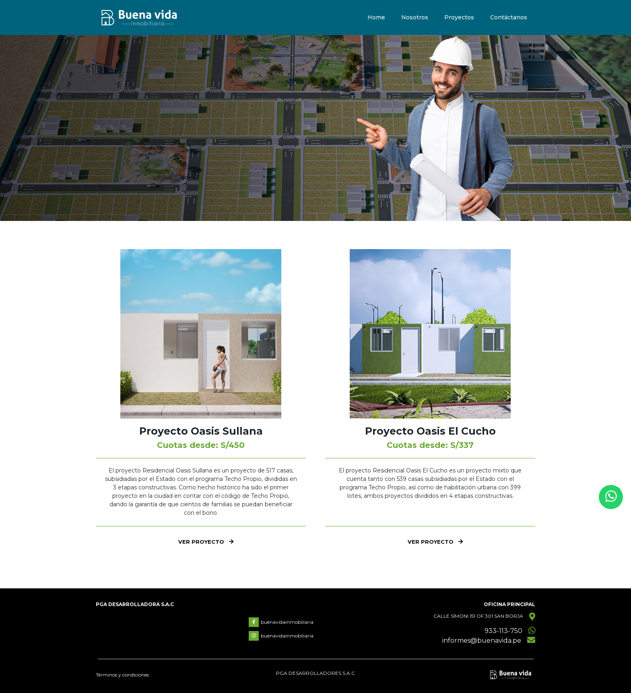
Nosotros (414, 17)
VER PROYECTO (205, 541)
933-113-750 (503, 631)
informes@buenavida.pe (481, 640)
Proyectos (459, 17)
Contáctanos (508, 17)
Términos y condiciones (122, 675)
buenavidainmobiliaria (281, 622)
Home (376, 17)
